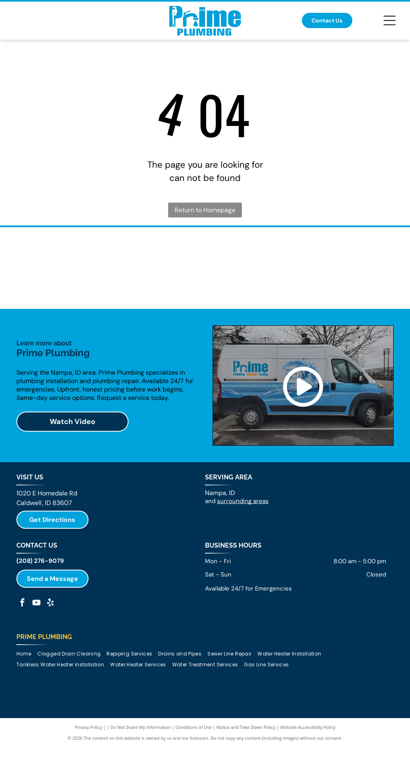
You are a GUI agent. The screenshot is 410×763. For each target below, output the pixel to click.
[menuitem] (26, 679)
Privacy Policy (88, 752)
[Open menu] (390, 20)
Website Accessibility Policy (308, 752)
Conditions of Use (193, 752)
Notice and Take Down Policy (246, 752)
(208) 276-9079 (40, 586)
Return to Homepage (205, 210)
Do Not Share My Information (141, 752)
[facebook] (22, 629)
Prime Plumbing (44, 662)
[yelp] (50, 629)
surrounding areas (243, 526)
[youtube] (36, 629)
